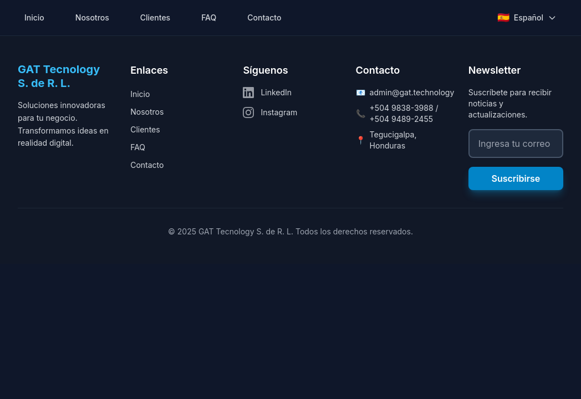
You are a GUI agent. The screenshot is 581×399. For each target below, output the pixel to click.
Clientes (155, 17)
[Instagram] (290, 112)
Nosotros (92, 17)
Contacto (264, 17)
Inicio (34, 17)
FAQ (208, 17)
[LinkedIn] (290, 92)
